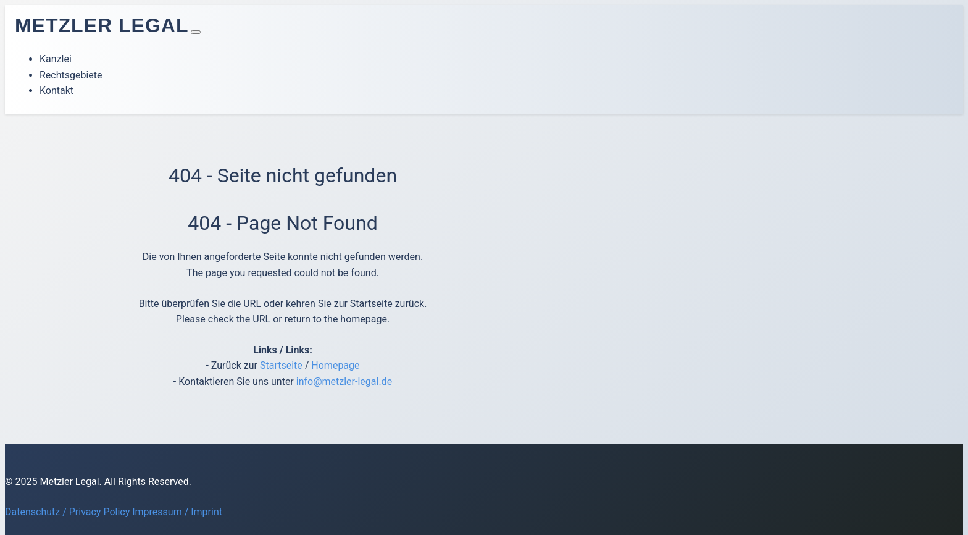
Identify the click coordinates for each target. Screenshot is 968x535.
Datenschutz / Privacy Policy (67, 512)
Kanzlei (56, 59)
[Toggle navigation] (196, 32)
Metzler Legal (101, 25)
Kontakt (56, 90)
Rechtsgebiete (71, 75)
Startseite (281, 365)
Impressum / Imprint (177, 512)
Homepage (335, 365)
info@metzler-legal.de (344, 381)
